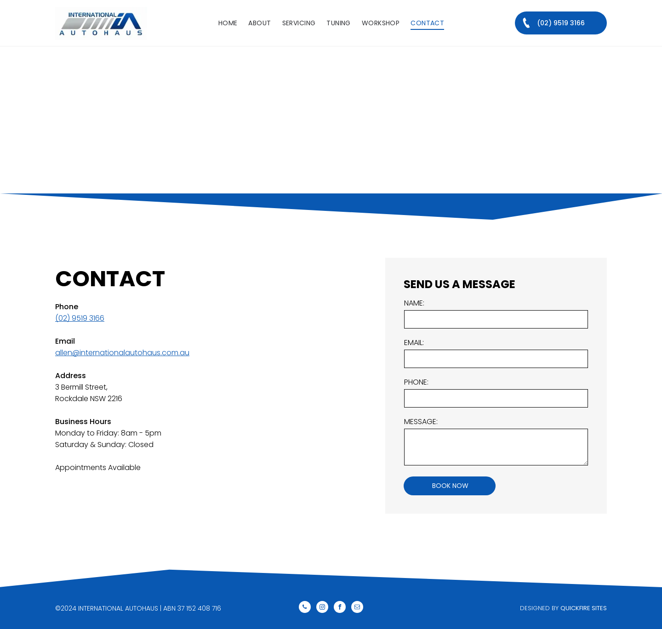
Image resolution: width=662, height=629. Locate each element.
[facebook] (340, 608)
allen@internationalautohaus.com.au (122, 352)
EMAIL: (414, 342)
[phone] (305, 608)
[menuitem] (228, 23)
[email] (357, 608)
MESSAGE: (421, 421)
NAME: (414, 303)
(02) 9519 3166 (79, 318)
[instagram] (322, 608)
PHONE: (416, 382)
